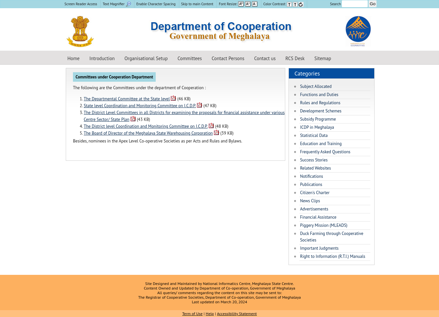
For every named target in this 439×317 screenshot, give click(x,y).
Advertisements (314, 209)
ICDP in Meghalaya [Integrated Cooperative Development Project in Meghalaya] (317, 127)
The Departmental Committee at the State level (127, 99)
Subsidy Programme (318, 119)
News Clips (310, 201)
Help (210, 313)
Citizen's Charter (314, 192)
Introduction (101, 58)
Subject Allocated (316, 86)
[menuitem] (81, 4)
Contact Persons (228, 58)
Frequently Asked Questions (325, 152)
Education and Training (321, 143)
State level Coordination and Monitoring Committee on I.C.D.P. (140, 105)
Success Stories (313, 160)
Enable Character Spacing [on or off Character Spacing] (156, 4)
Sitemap (322, 58)
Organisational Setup (146, 58)
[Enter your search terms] (355, 3)
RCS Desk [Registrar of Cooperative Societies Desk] (295, 58)
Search (349, 3)
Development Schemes (321, 111)
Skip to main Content (197, 4)
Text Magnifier (117, 4)
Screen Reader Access (80, 4)
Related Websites (315, 168)
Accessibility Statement (237, 313)
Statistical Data (313, 135)
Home (73, 58)
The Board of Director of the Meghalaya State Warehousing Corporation (148, 133)
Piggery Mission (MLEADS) (323, 225)
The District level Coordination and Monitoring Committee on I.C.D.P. (146, 126)
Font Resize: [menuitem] (238, 4)
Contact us (265, 58)
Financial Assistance (318, 217)
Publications (311, 184)
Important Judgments (319, 248)
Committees (190, 58)
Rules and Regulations (320, 103)
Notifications (311, 176)
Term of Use (192, 313)
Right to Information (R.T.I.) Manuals (332, 256)
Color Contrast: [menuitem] (283, 4)
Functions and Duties (319, 94)
